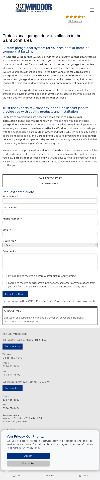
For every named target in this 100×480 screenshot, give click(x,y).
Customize (28, 463)
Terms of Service (81, 301)
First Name (9, 196)
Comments (9, 251)
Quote (83, 476)
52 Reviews (75, 21)
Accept (28, 456)
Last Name (9, 207)
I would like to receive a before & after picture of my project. (42, 276)
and (32, 120)
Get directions (13, 346)
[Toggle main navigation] (92, 10)
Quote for (8, 241)
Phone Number (12, 218)
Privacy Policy (61, 301)
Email (50, 476)
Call (16, 476)
